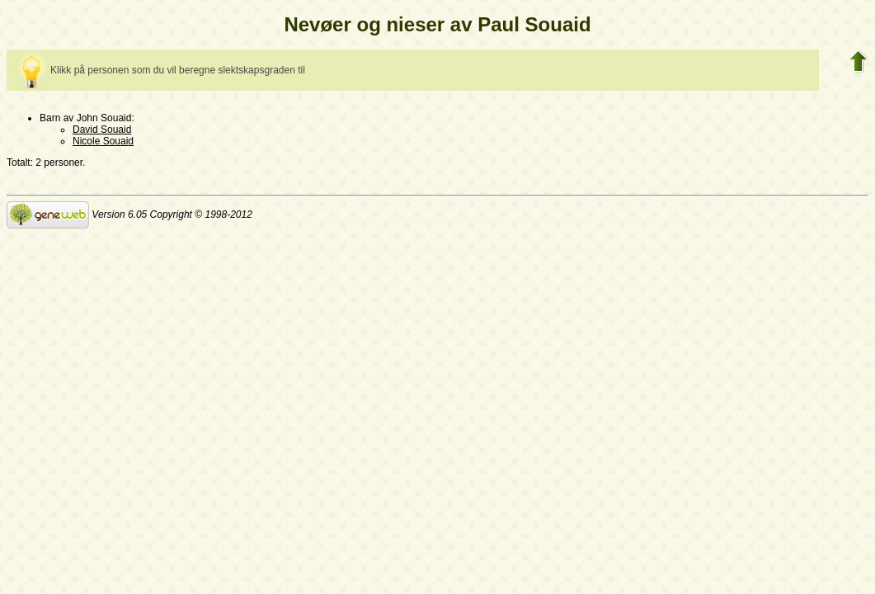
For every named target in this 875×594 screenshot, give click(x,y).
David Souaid (102, 129)
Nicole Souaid (103, 141)
